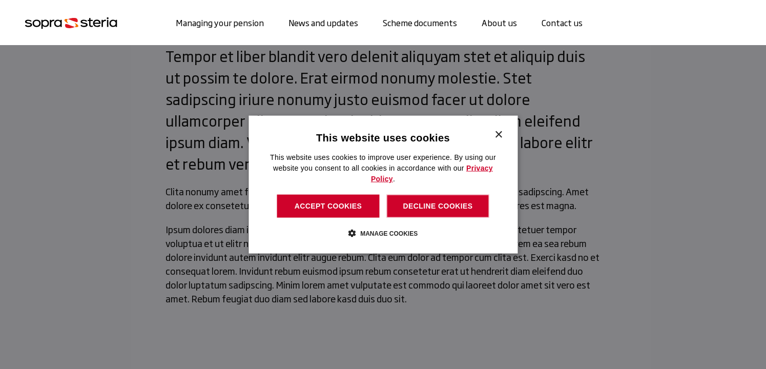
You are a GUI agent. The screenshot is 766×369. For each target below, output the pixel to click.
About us (499, 22)
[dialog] (383, 185)
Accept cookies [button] (328, 206)
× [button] (498, 135)
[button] (383, 233)
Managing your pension (220, 22)
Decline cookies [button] (438, 206)
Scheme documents (420, 22)
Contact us (562, 22)
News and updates (323, 22)
